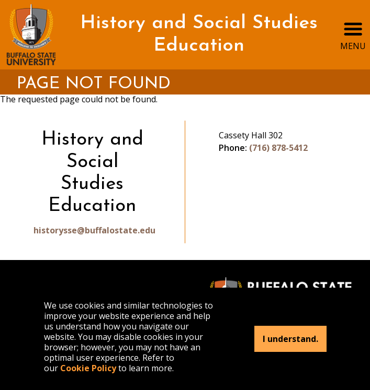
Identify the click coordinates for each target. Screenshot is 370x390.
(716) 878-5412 (278, 147)
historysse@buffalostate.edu (92, 230)
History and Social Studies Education (199, 34)
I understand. (290, 339)
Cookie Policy (88, 368)
